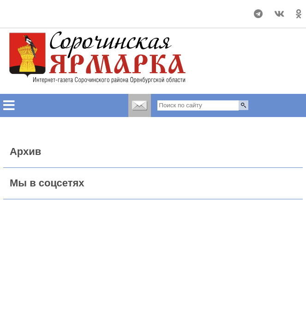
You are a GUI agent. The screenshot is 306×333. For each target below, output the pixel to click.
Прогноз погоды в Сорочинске (38, 9)
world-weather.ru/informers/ (38, 18)
